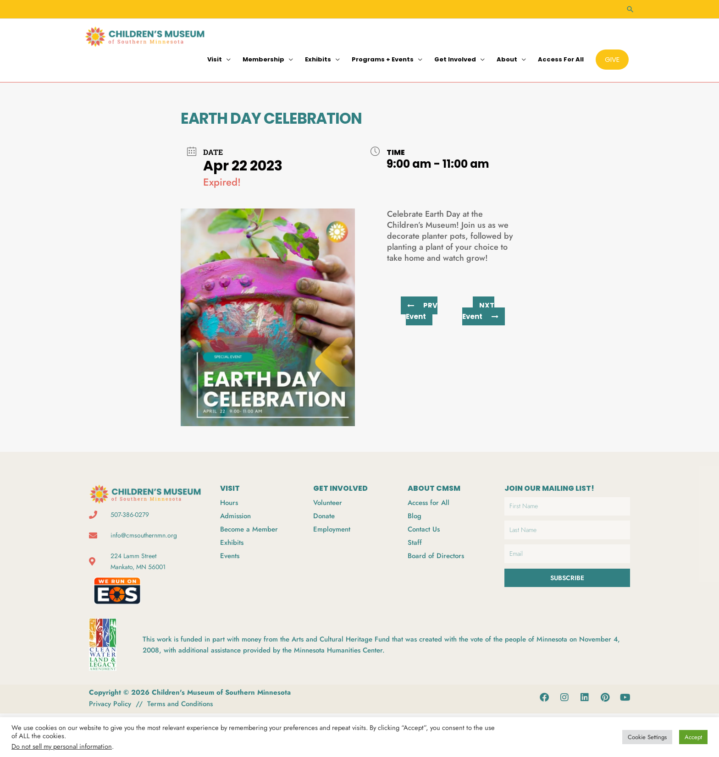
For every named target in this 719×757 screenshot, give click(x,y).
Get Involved (455, 59)
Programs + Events (383, 59)
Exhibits (318, 59)
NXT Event (480, 311)
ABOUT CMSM (434, 488)
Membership (263, 59)
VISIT (230, 488)
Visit (214, 59)
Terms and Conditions (180, 704)
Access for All (561, 59)
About (507, 59)
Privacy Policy (110, 704)
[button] (630, 9)
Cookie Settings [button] (647, 737)
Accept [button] (693, 737)
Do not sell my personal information (61, 746)
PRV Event (421, 311)
